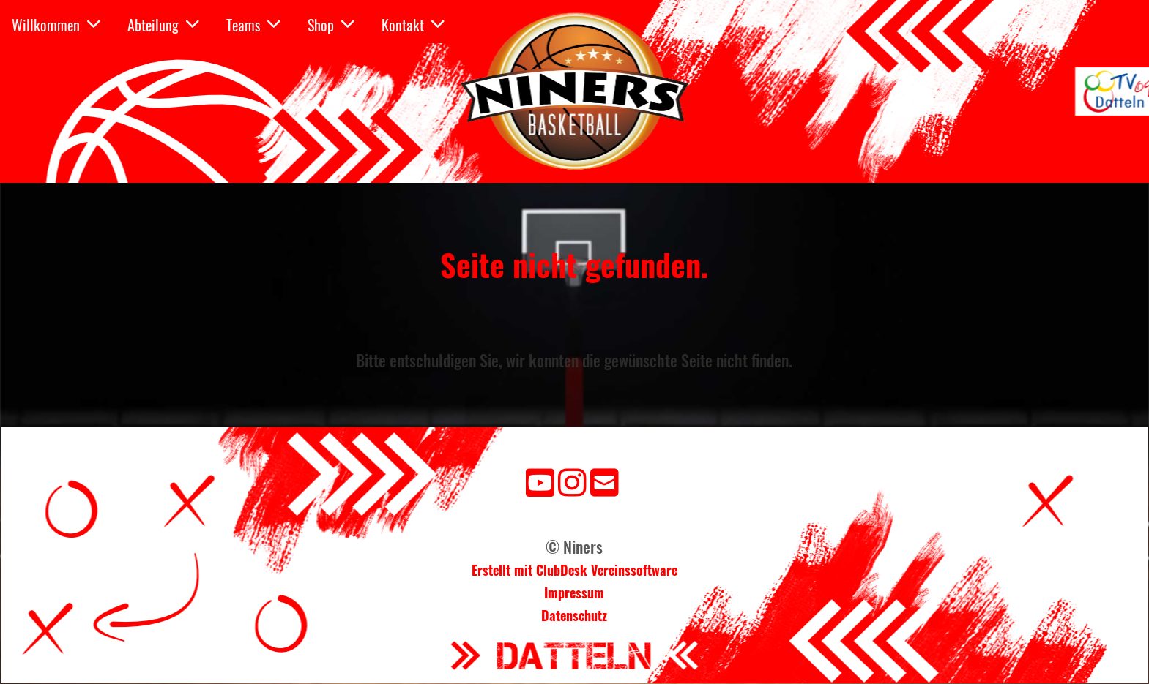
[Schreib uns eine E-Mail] (604, 480)
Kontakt (413, 25)
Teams (253, 25)
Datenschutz (574, 615)
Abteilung (163, 25)
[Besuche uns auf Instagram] (572, 480)
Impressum (574, 592)
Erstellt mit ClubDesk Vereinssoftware (574, 569)
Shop (331, 25)
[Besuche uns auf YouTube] (540, 480)
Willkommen (56, 25)
